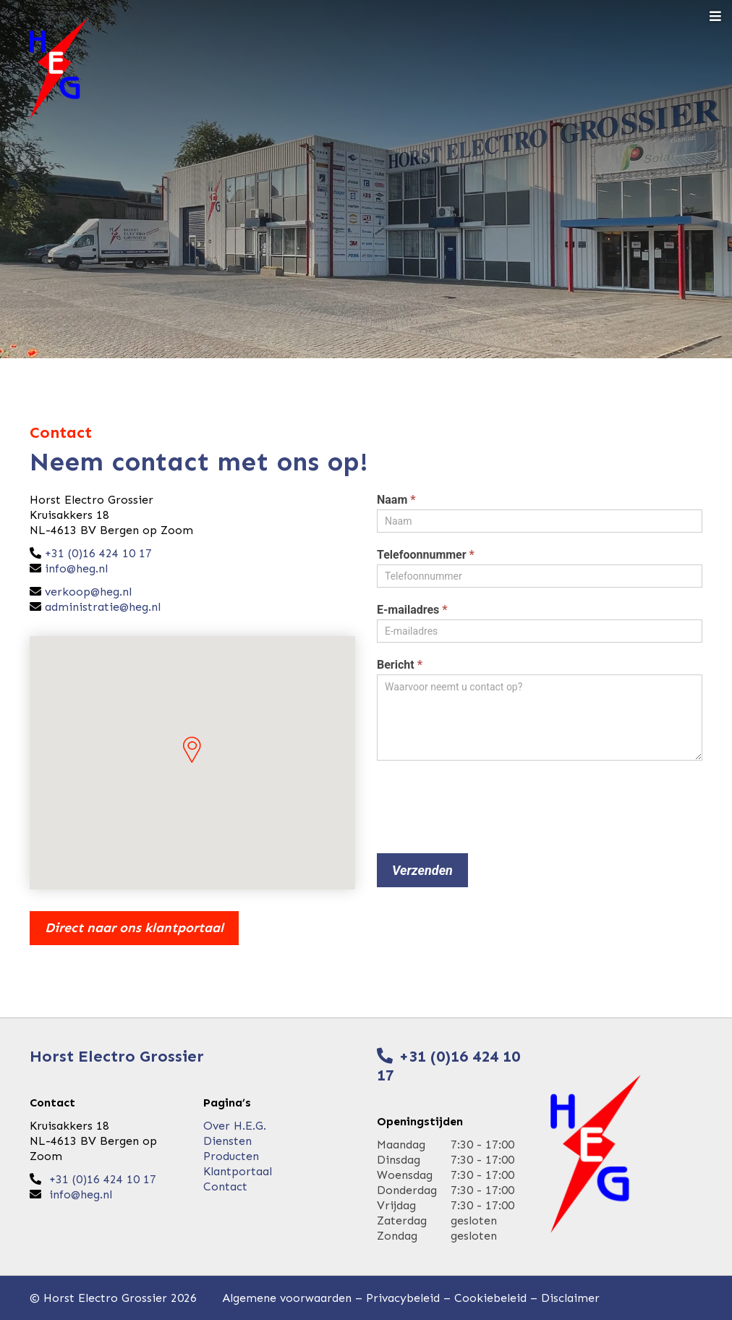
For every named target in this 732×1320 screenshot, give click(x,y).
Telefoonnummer (425, 555)
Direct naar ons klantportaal (134, 928)
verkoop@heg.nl (88, 591)
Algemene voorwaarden (287, 1298)
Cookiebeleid (490, 1298)
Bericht (399, 665)
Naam (396, 500)
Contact (225, 1186)
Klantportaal (237, 1171)
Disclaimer (570, 1298)
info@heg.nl (76, 568)
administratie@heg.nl (103, 607)
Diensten (227, 1141)
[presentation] (487, 803)
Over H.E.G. (234, 1126)
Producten (231, 1156)
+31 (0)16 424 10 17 (96, 553)
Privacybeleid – (410, 1298)
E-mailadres (412, 610)
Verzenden (422, 870)
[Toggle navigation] (715, 17)
